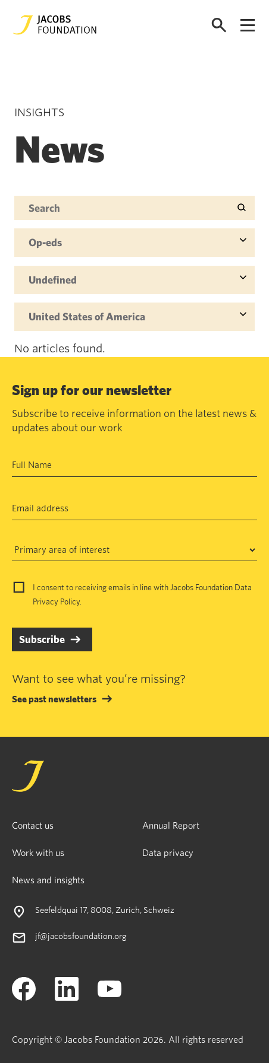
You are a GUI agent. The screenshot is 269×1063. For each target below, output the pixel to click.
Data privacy (167, 852)
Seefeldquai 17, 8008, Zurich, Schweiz (104, 910)
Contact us (33, 825)
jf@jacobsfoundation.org (81, 936)
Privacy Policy (56, 601)
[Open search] (219, 25)
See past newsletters (54, 698)
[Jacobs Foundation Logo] (55, 25)
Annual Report (170, 825)
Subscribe (42, 639)
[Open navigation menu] (247, 25)
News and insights (48, 879)
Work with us (38, 852)
